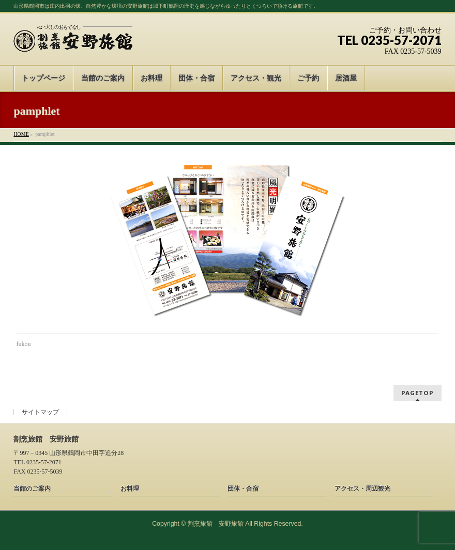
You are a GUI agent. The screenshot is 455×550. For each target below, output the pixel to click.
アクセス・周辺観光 (362, 488)
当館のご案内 (32, 488)
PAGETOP (417, 392)
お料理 (129, 488)
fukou (24, 344)
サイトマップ (40, 412)
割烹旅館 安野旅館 (216, 523)
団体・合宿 (243, 488)
